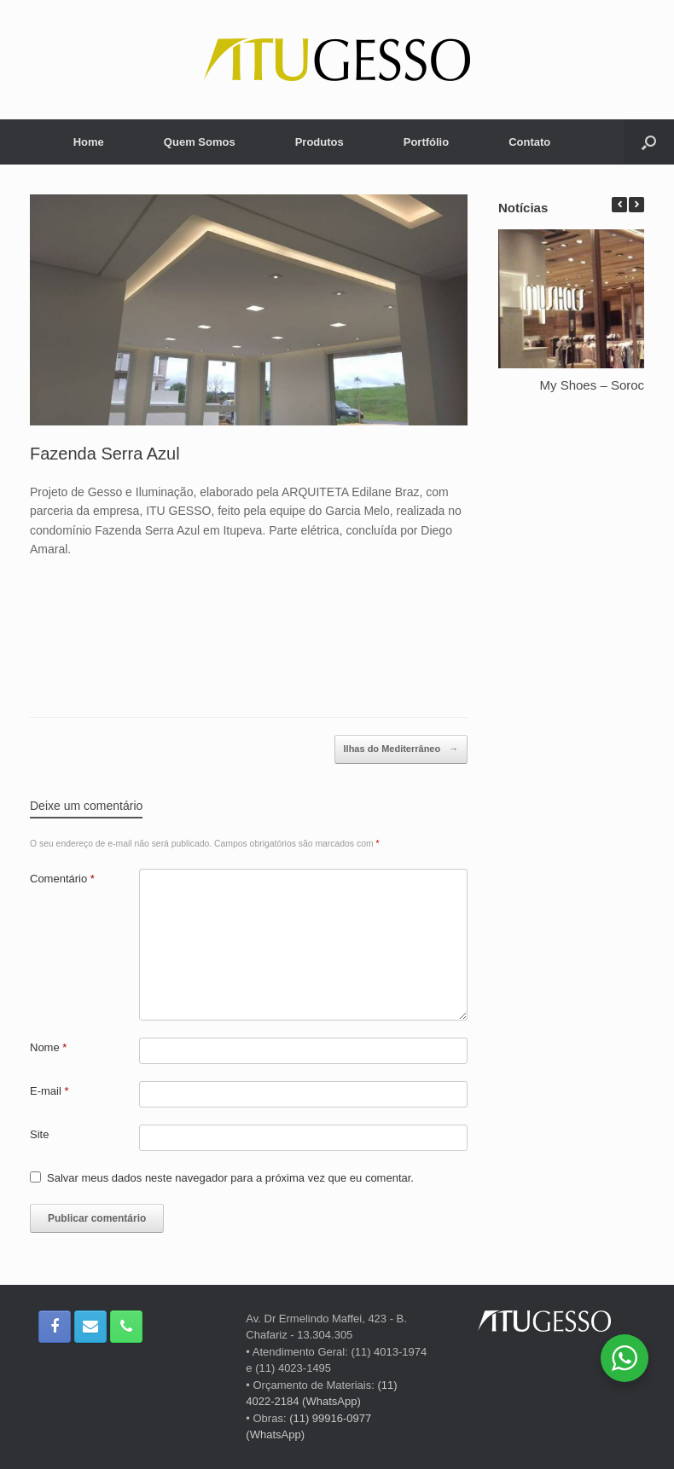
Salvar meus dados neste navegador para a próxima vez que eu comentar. (230, 1177)
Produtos (319, 142)
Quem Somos (199, 142)
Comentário (62, 878)
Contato (529, 142)
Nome (48, 1047)
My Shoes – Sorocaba (603, 385)
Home (88, 142)
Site (39, 1134)
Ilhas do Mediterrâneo (401, 749)
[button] (636, 204)
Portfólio (426, 142)
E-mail (49, 1090)
